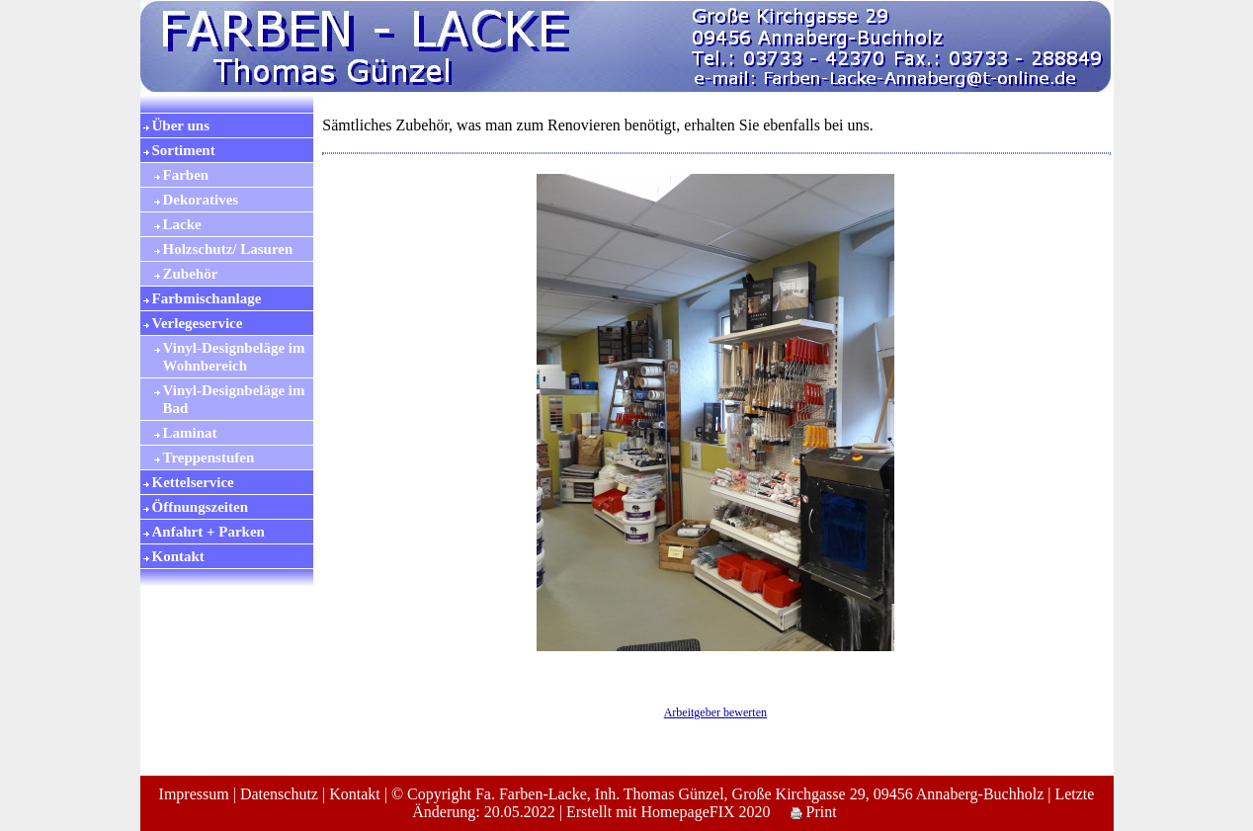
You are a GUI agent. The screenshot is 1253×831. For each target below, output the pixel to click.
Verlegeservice (197, 323)
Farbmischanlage (207, 298)
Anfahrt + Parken (208, 532)
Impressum (194, 794)
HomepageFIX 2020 (705, 811)
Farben (186, 175)
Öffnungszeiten (200, 507)
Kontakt (178, 556)
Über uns (181, 125)
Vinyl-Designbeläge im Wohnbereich (234, 357)
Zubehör (190, 274)
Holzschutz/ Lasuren (228, 249)
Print (814, 811)
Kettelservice (193, 482)
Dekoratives (201, 200)
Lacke (182, 224)
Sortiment (183, 150)
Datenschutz (279, 794)
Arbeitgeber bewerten (715, 712)
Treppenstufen (209, 457)
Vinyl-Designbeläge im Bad (234, 399)
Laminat (190, 433)
